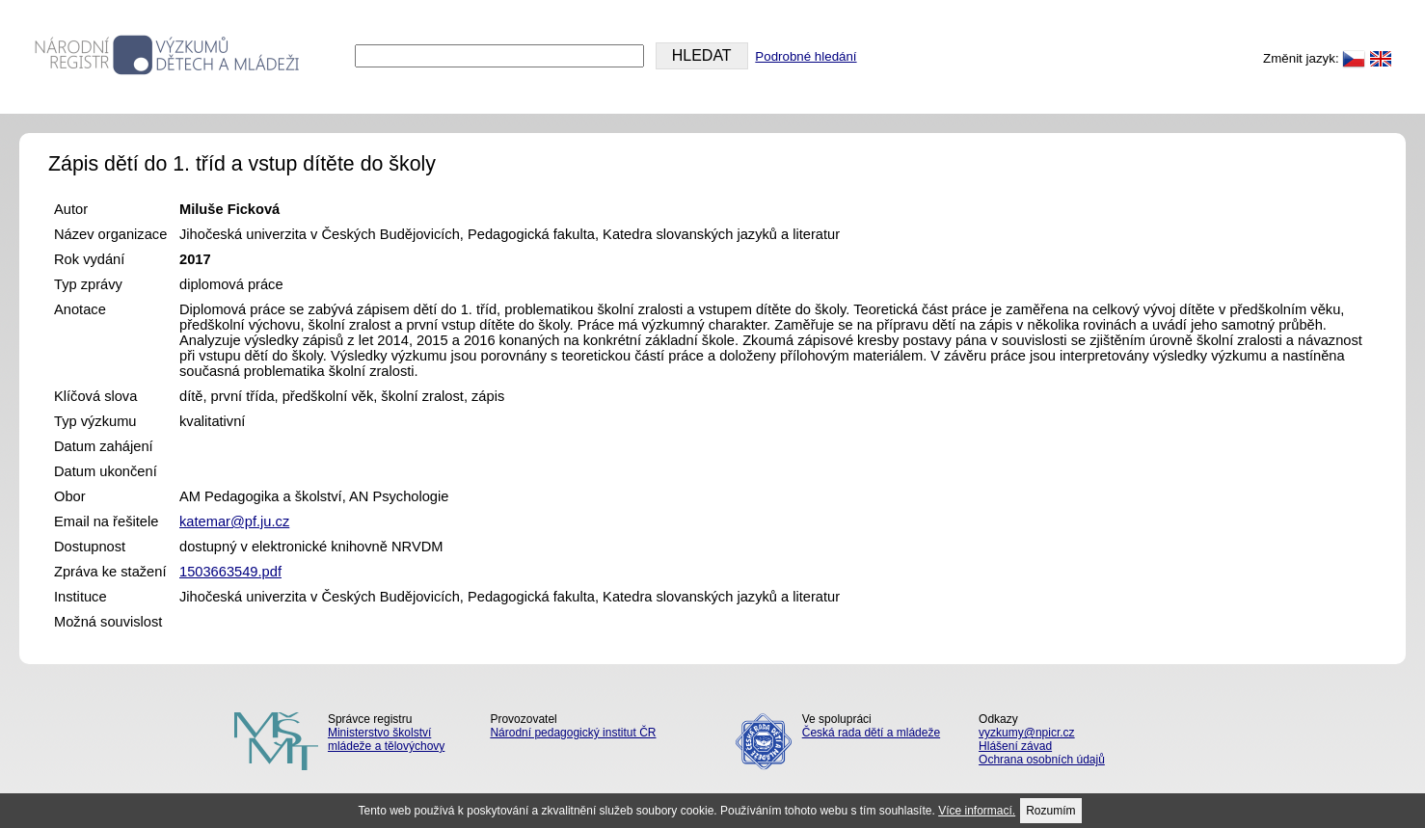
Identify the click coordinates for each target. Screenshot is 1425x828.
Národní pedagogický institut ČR (573, 732)
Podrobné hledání (805, 56)
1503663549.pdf (230, 571)
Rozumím (1050, 810)
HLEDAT (702, 55)
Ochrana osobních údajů (1042, 759)
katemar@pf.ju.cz (234, 521)
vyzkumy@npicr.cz (1027, 732)
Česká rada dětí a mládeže (871, 732)
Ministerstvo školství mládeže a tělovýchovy (386, 739)
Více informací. (976, 810)
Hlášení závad (1015, 746)
